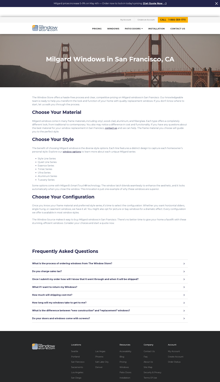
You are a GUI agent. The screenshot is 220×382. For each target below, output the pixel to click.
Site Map (148, 360)
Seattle (74, 344)
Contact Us (177, 18)
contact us (111, 121)
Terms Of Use (150, 371)
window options (72, 144)
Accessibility (125, 344)
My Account (125, 10)
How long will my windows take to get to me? (110, 296)
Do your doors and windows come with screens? (110, 312)
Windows (113, 18)
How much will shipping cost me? (110, 288)
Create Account (175, 350)
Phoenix (99, 350)
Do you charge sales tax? (110, 264)
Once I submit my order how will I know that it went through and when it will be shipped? (110, 272)
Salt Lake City (102, 355)
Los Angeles (77, 366)
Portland (75, 350)
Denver (99, 360)
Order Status (174, 355)
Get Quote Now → (154, 3)
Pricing (97, 18)
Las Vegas (100, 344)
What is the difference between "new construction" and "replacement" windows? (110, 304)
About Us (148, 355)
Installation (156, 18)
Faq (145, 350)
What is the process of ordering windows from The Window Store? (110, 256)
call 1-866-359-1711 (173, 9)
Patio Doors (134, 18)
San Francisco (77, 355)
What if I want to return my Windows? (110, 280)
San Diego (76, 371)
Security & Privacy (152, 366)
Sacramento (77, 360)
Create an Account (145, 10)
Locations (76, 338)
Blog (122, 350)
